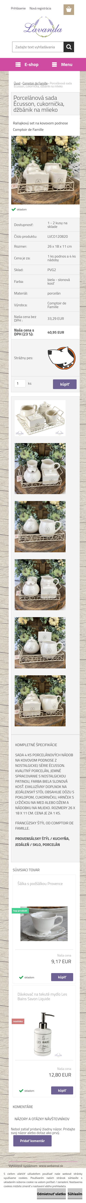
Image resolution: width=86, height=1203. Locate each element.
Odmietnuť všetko (51, 1194)
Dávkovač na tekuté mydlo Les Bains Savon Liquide (42, 996)
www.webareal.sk (51, 1165)
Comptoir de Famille (35, 83)
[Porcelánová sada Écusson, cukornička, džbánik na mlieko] (45, 137)
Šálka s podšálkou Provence (40, 883)
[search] (69, 47)
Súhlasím (75, 1194)
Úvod (17, 83)
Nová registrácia (40, 8)
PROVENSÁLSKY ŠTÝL (32, 838)
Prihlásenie (18, 8)
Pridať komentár (32, 1140)
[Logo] (43, 26)
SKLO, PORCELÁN (46, 844)
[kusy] (20, 383)
